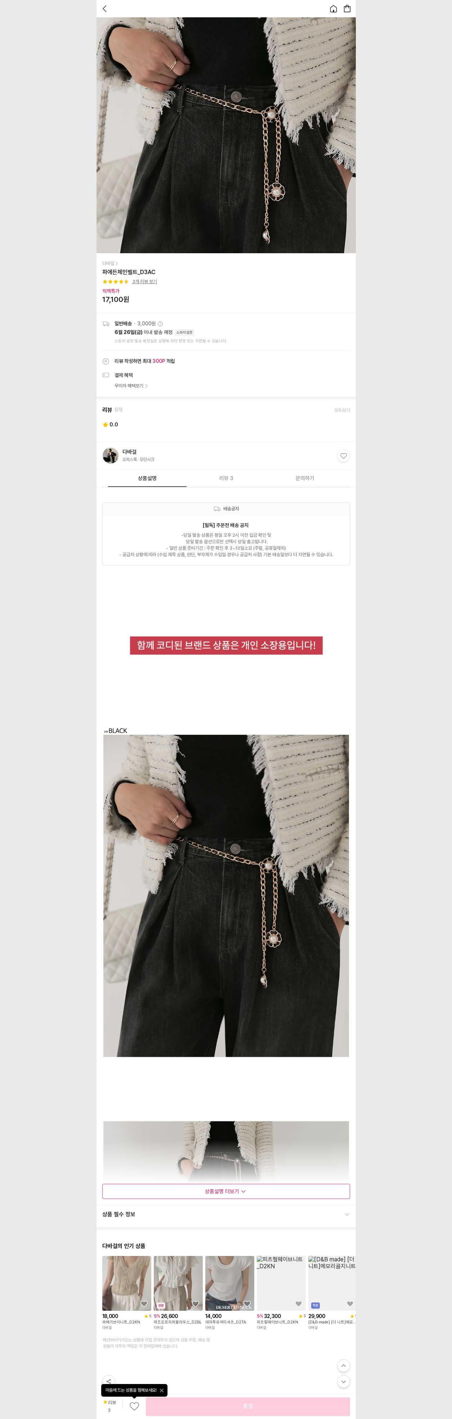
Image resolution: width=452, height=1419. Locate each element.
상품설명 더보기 (225, 1191)
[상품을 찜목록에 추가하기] (144, 1304)
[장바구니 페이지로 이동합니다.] (347, 8)
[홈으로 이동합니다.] (333, 8)
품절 (248, 1406)
